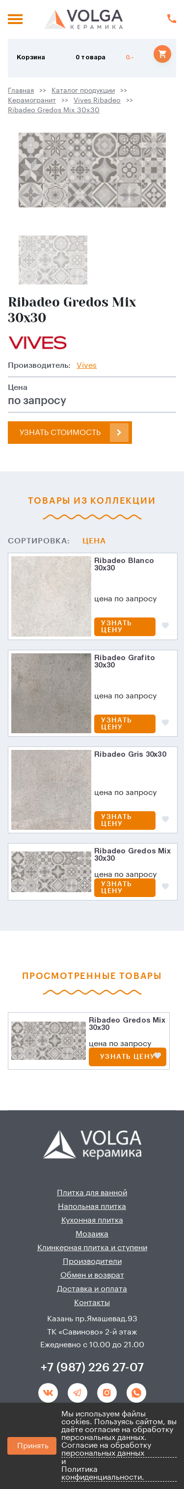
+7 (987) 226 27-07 (92, 1367)
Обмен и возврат (92, 1275)
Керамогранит (32, 100)
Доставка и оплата (92, 1289)
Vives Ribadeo (97, 100)
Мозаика (92, 1234)
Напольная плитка (92, 1206)
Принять (33, 1446)
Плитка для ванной (92, 1193)
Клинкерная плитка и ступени (92, 1248)
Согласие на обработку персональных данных (106, 1449)
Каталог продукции (83, 90)
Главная (21, 90)
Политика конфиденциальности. (102, 1473)
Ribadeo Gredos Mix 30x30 (54, 110)
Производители (92, 1261)
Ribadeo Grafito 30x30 (124, 662)
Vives (87, 365)
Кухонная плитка (92, 1220)
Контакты (92, 1303)
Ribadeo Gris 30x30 (130, 754)
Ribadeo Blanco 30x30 (124, 565)
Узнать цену (116, 627)
